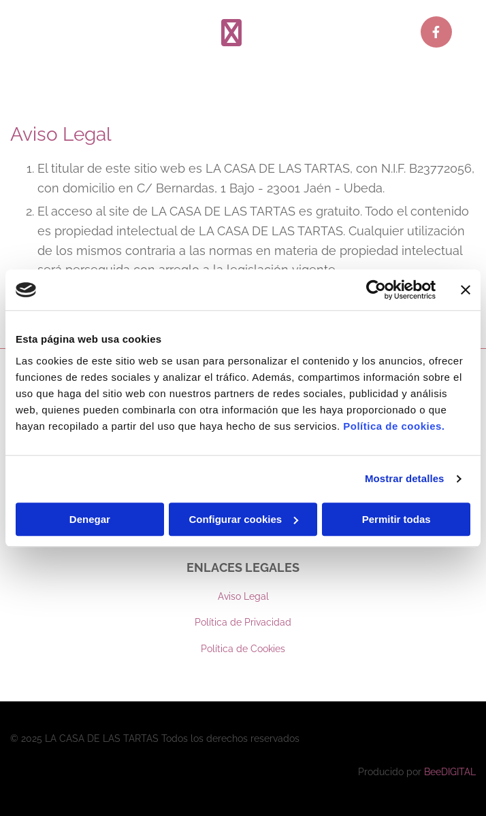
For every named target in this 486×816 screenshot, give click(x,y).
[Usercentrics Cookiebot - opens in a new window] (376, 289)
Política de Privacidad (243, 622)
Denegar (89, 519)
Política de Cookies (243, 648)
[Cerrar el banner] (465, 289)
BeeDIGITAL (450, 771)
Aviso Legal (243, 596)
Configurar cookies (243, 519)
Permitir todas (396, 519)
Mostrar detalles (404, 478)
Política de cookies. (393, 426)
